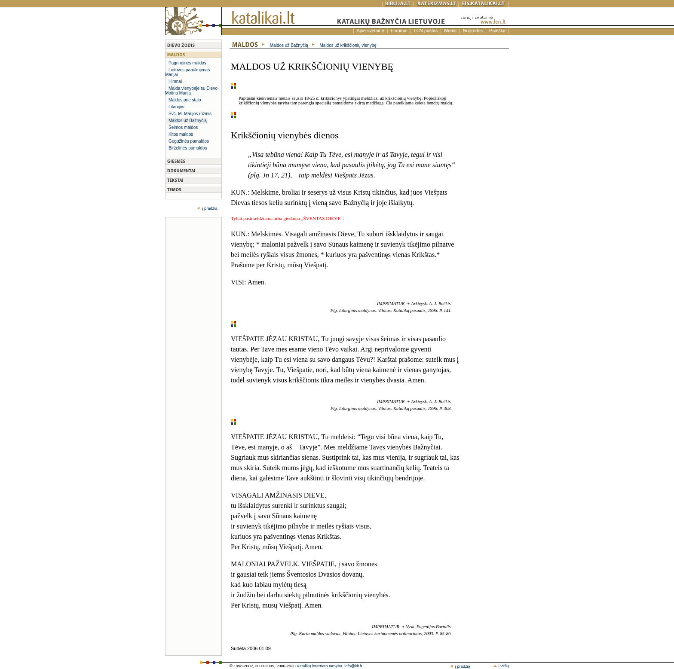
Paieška (497, 30)
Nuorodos (473, 30)
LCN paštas (426, 30)
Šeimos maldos (183, 127)
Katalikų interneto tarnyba (319, 666)
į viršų (501, 666)
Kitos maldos (180, 134)
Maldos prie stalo (184, 100)
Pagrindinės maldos (187, 63)
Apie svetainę (370, 30)
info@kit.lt (353, 666)
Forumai (399, 30)
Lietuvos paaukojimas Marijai (187, 72)
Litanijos (176, 106)
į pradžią (209, 208)
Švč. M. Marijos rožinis (189, 113)
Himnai (175, 81)
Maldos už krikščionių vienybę (348, 45)
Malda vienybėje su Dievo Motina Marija (191, 90)
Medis (450, 30)
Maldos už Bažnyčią (187, 120)
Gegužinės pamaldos (188, 141)
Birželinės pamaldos (187, 148)
